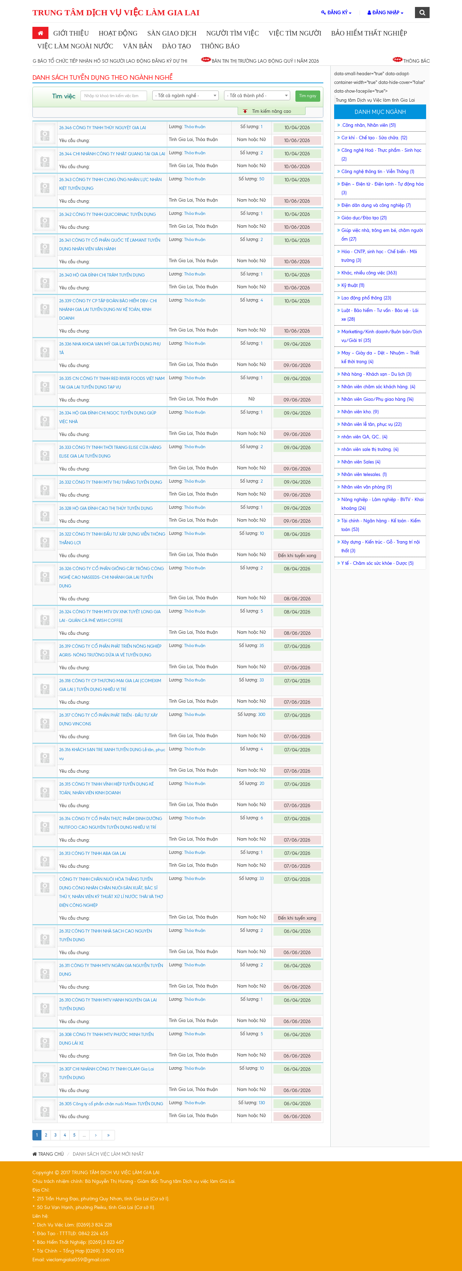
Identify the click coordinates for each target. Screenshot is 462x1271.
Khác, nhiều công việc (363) (369, 272)
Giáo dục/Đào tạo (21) (364, 217)
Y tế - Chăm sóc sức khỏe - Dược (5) (377, 563)
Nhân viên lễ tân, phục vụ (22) (371, 424)
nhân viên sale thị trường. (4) (370, 449)
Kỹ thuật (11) (352, 285)
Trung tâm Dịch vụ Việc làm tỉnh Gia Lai (375, 100)
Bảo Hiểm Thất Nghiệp (369, 33)
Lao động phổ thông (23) (366, 298)
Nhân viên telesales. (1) (364, 474)
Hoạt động (118, 33)
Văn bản (137, 46)
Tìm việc (63, 96)
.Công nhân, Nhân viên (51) (368, 125)
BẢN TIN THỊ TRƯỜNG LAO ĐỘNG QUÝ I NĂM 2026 (268, 61)
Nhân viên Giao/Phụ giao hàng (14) (377, 399)
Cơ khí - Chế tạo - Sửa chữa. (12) (374, 137)
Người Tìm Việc (232, 33)
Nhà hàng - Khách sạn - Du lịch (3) (376, 374)
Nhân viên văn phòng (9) (366, 487)
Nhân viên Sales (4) (360, 462)
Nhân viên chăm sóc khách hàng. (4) (378, 386)
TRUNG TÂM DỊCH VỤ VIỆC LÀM (116, 12)
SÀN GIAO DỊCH (172, 33)
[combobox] (185, 95)
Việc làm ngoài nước (75, 46)
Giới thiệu (71, 33)
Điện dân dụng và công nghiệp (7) (376, 205)
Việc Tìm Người (295, 33)
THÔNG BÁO (220, 46)
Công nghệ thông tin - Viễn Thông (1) (377, 171)
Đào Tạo (176, 46)
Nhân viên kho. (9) (360, 411)
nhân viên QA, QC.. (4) (364, 436)
